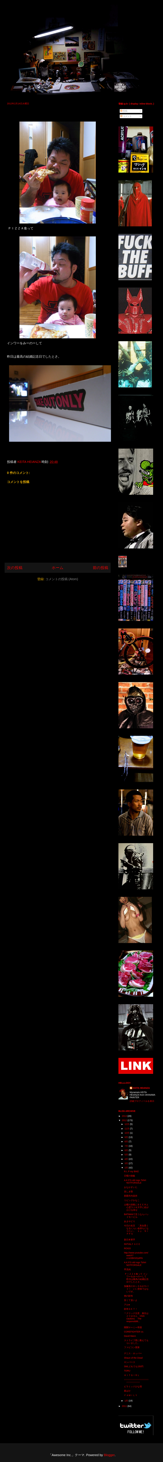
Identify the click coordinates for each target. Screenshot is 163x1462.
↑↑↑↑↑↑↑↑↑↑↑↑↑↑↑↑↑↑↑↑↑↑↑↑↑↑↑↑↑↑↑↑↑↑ (136, 1380)
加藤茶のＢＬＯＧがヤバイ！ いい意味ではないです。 (136, 1289)
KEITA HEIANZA (141, 1088)
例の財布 (128, 1296)
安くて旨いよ (130, 1300)
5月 (126, 1154)
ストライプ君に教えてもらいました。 (136, 1341)
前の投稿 (100, 567)
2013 (125, 1116)
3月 (126, 1163)
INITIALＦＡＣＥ (132, 1244)
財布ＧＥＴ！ (130, 1309)
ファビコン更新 (132, 1347)
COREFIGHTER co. (134, 1331)
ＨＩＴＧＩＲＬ (132, 1375)
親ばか (127, 1391)
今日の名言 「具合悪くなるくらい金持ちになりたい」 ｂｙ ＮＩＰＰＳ (136, 1229)
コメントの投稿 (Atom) (61, 579)
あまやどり (129, 1221)
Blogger (109, 1455)
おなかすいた (130, 1187)
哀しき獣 (128, 1191)
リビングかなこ (132, 1200)
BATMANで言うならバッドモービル (136, 1215)
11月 (127, 1128)
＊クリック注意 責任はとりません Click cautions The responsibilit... (136, 1317)
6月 (126, 1150)
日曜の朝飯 (129, 1175)
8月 (126, 1141)
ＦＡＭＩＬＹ (130, 1395)
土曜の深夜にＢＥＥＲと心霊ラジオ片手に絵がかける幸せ (136, 1207)
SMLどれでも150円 (133, 1366)
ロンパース (129, 1362)
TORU (127, 1370)
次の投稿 (14, 567)
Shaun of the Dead (133, 1358)
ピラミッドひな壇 (133, 1386)
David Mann (130, 1336)
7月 (126, 1146)
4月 (126, 1159)
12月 (127, 1124)
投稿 (123, 111)
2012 (125, 1120)
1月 (126, 1400)
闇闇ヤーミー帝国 (133, 1327)
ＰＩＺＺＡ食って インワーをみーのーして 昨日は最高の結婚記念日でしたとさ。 (136, 1278)
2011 (125, 1406)
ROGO (127, 1248)
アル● (127, 1304)
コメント (126, 116)
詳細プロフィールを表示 (142, 1101)
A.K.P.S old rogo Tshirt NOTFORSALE (135, 1181)
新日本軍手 (129, 1239)
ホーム (58, 567)
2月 (126, 1167)
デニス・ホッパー (133, 1353)
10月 (127, 1133)
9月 (126, 1137)
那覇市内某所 (130, 1196)
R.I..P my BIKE (131, 1171)
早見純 (127, 1269)
